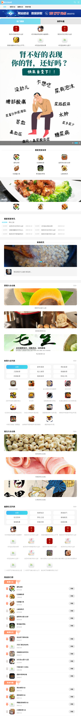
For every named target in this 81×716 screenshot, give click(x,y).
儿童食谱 (17, 371)
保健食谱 (64, 371)
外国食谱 (17, 376)
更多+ (75, 285)
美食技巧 (64, 513)
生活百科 (17, 517)
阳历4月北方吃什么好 (48, 230)
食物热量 (17, 522)
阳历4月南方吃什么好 (48, 234)
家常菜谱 (40, 367)
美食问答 (40, 522)
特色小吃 (64, 376)
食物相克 (64, 517)
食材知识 (40, 513)
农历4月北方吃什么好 (16, 226)
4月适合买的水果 (47, 226)
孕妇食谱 (64, 367)
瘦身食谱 (40, 376)
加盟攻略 (64, 522)
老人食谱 (40, 371)
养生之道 (40, 517)
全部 (17, 367)
